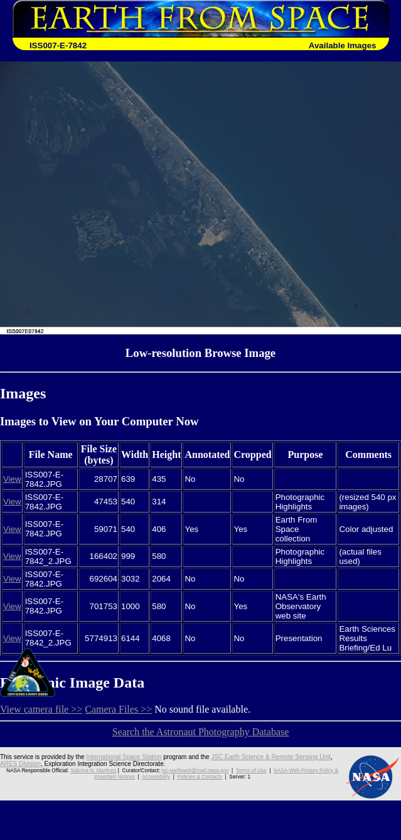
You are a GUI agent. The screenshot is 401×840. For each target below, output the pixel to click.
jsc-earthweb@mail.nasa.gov (195, 770)
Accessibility (156, 777)
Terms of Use (251, 770)
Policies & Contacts (200, 777)
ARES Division (20, 763)
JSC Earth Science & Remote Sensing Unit (271, 756)
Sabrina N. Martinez (93, 770)
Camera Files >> (118, 709)
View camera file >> (41, 709)
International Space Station (123, 756)
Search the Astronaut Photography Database (200, 731)
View (12, 479)
